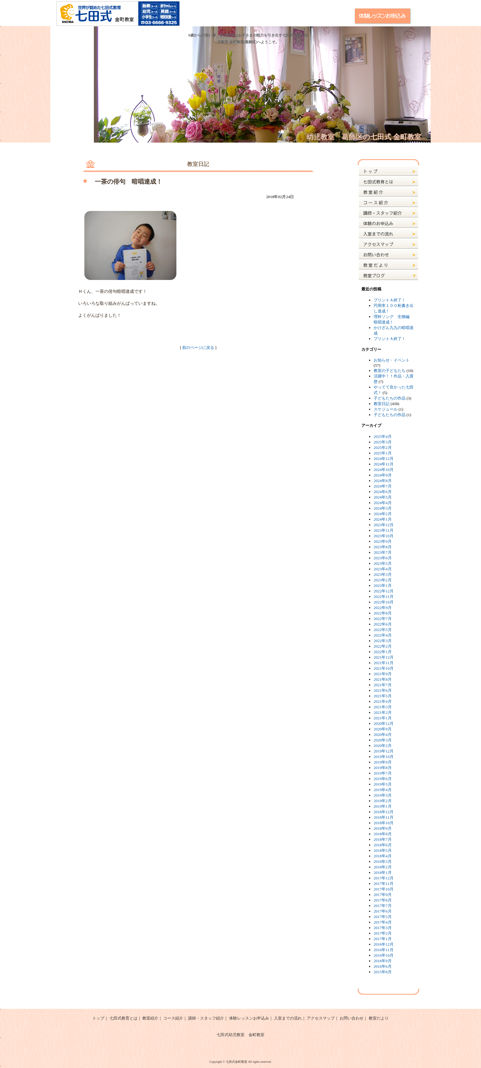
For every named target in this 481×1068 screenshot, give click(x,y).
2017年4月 (383, 922)
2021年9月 (383, 674)
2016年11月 (384, 949)
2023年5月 (383, 563)
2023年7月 (383, 552)
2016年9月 (383, 961)
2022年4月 (383, 635)
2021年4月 (383, 701)
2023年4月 (383, 569)
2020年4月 (383, 734)
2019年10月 (384, 756)
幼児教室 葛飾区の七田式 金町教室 (363, 137)
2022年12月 (384, 591)
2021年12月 (384, 657)
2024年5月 (383, 497)
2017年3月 (383, 927)
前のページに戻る (198, 347)
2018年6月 (383, 845)
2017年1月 (383, 938)
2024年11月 (384, 464)
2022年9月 (383, 607)
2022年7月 (383, 618)
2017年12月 (384, 878)
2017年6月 (383, 911)
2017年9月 (383, 894)
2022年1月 (383, 651)
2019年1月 (383, 806)
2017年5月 (383, 916)
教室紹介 (150, 1018)
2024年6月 (383, 491)
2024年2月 (383, 513)
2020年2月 (383, 745)
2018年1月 (383, 872)
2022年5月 (383, 629)
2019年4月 (383, 789)
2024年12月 (384, 458)
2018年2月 (383, 867)
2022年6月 (383, 624)
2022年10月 (384, 602)
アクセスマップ (321, 1018)
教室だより (379, 1018)
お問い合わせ (352, 1018)
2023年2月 (383, 580)
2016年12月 (384, 944)
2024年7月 (383, 486)
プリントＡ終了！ (390, 300)
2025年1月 (383, 453)
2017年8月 (383, 900)
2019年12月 (384, 751)
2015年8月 (383, 972)
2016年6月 (383, 966)
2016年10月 (384, 955)
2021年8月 (383, 679)
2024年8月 (383, 480)
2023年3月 (383, 574)
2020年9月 (383, 729)
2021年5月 (383, 696)
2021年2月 (383, 712)
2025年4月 (383, 436)
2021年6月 (383, 690)
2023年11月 (384, 530)
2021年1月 (383, 718)
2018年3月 (383, 861)
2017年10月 (384, 889)
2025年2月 (383, 447)
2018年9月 (383, 828)
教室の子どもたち (390, 370)
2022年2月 (383, 646)
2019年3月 (383, 795)
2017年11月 (384, 883)
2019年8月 (383, 767)
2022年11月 (384, 596)
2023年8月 (383, 547)
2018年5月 (383, 850)
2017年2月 (383, 933)
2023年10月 (384, 536)
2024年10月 (384, 469)
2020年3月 (383, 740)
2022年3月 (383, 640)
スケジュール (386, 409)
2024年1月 (383, 519)
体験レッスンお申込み (249, 1018)
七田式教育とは (123, 1018)
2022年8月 (383, 613)
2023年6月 (383, 558)
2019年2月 (383, 800)
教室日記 (382, 403)
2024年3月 (383, 508)
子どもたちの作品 (390, 398)
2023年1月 (383, 585)
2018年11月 (384, 817)
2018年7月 (383, 839)
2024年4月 (383, 502)
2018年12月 (384, 812)
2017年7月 (383, 905)
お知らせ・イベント (392, 360)
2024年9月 (383, 475)
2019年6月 (383, 778)
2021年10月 (384, 668)
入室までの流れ (288, 1018)
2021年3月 (383, 707)
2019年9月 (383, 762)
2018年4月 (383, 856)
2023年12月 (384, 525)
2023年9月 (383, 541)
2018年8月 (383, 834)
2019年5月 (383, 784)
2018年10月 (384, 823)
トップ (98, 1018)
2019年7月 (383, 773)
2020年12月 (384, 723)
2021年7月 (383, 685)
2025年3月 (383, 442)
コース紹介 (173, 1018)
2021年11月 (384, 662)
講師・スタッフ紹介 (206, 1018)
